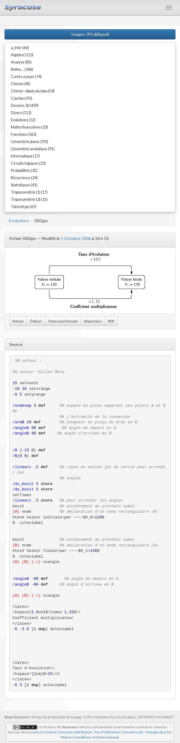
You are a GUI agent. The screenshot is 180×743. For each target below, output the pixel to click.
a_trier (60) (20, 47)
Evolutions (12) (23, 120)
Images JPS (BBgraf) (90, 34)
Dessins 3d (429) (25, 105)
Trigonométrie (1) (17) (29, 192)
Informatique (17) (25, 156)
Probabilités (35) (24, 170)
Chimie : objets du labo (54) (33, 91)
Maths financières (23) (29, 127)
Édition (36, 321)
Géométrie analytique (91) (33, 149)
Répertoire (93, 321)
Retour (18, 321)
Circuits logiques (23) (28, 163)
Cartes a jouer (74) (26, 76)
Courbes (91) (21, 98)
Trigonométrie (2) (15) (29, 199)
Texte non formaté (63, 321)
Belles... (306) (22, 69)
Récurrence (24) (24, 178)
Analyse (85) (21, 62)
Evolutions (19, 220)
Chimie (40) (20, 84)
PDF (111, 321)
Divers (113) (21, 112)
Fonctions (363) (23, 134)
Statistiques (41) (24, 185)
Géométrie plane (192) (29, 141)
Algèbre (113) (22, 55)
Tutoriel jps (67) (23, 206)
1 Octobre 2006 (76, 238)
